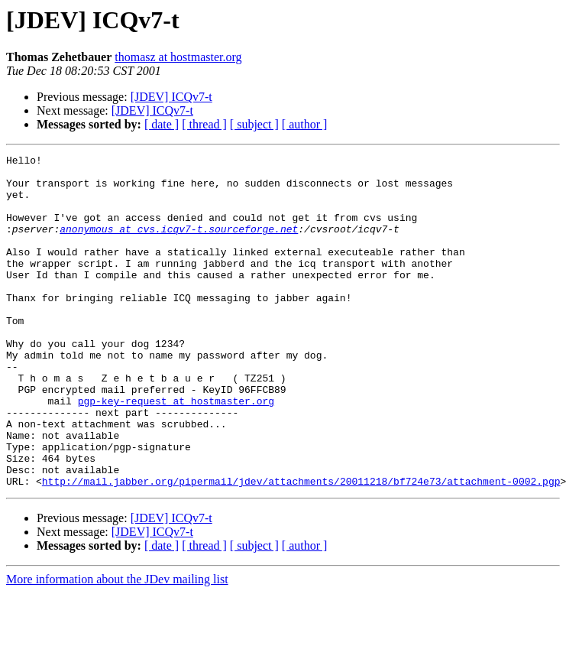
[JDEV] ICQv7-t (171, 96)
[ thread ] (204, 124)
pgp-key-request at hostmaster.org (176, 451)
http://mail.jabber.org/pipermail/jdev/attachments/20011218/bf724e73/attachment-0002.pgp (301, 547)
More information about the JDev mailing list (117, 645)
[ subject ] (254, 124)
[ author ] (305, 124)
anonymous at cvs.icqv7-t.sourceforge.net (179, 245)
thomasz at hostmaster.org (178, 56)
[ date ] (161, 124)
